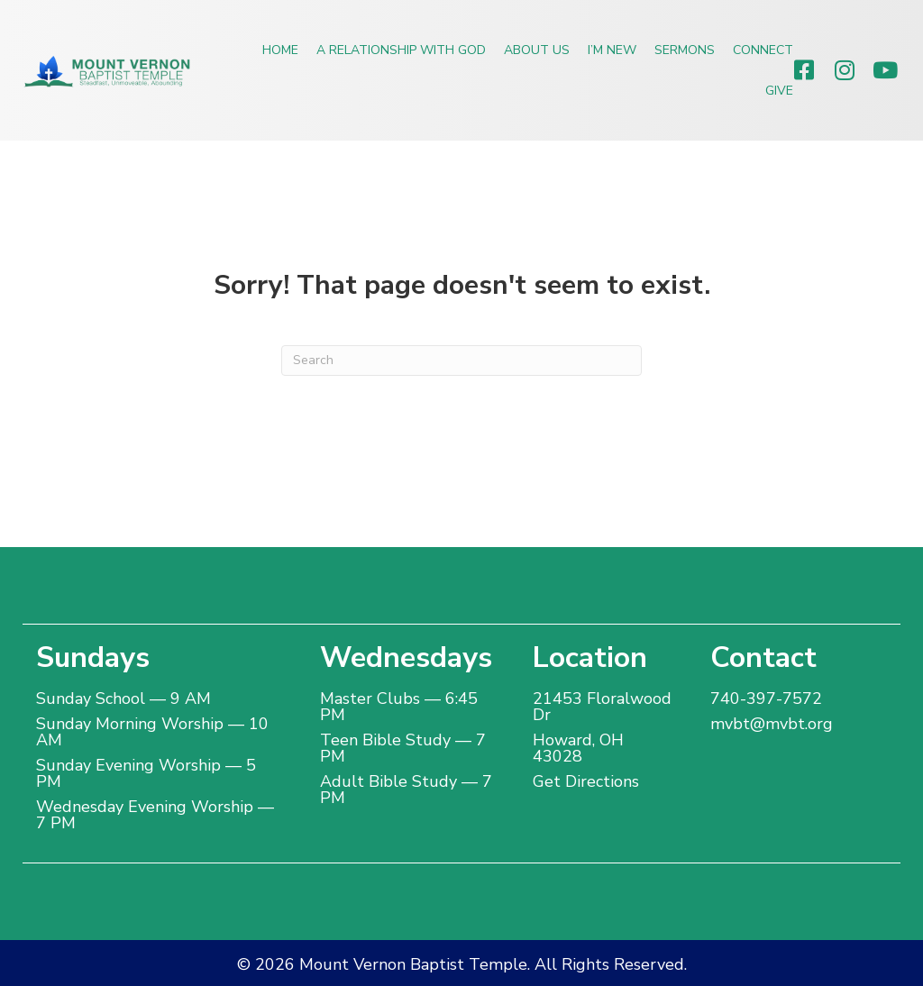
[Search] (461, 360)
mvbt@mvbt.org (771, 724)
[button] (803, 70)
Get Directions (586, 781)
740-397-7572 (766, 698)
